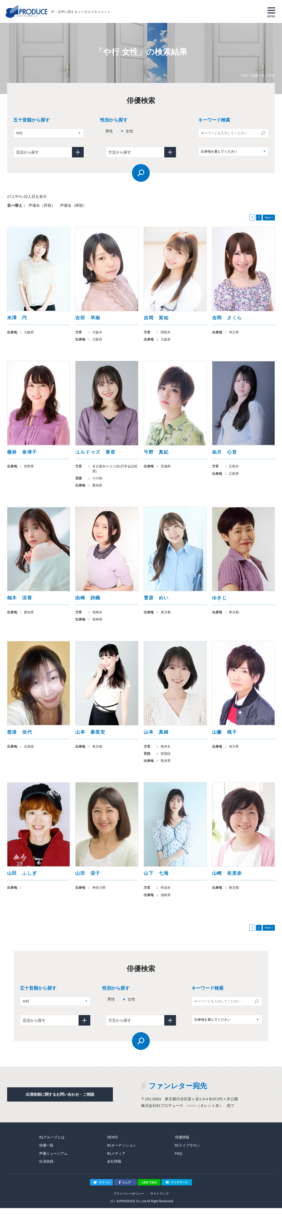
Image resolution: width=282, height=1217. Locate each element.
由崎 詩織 (87, 602)
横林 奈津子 (22, 454)
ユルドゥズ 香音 (95, 454)
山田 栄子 (87, 881)
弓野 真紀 (156, 454)
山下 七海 (156, 881)
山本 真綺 (156, 738)
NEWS (112, 1146)
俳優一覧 (257, 76)
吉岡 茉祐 (156, 318)
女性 (129, 131)
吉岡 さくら (227, 318)
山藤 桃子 (224, 738)
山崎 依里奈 (227, 881)
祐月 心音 (224, 454)
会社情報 (114, 1170)
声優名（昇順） (41, 205)
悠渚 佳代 (19, 738)
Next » (269, 217)
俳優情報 (182, 1146)
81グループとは (52, 1146)
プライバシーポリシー (128, 1202)
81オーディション (121, 1154)
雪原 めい (156, 602)
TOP (244, 76)
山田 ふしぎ (22, 881)
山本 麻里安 (90, 738)
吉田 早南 (87, 318)
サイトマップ (159, 1202)
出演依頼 (46, 1170)
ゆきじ (219, 602)
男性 (109, 131)
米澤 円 (17, 318)
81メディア (116, 1162)
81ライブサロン (187, 1154)
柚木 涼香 (19, 602)
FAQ (178, 1162)
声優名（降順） (73, 205)
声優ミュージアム (53, 1162)
